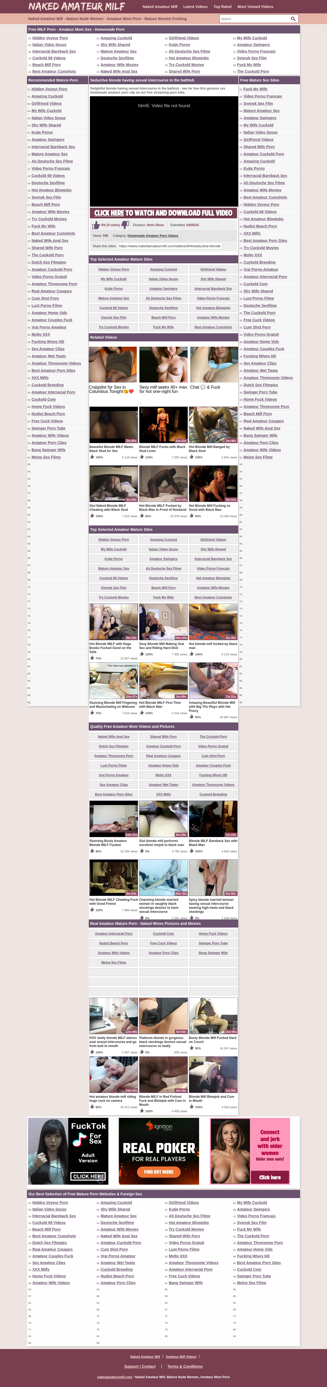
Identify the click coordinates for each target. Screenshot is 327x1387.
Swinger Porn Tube (49, 428)
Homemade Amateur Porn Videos (153, 236)
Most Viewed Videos (255, 7)
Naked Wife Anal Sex (119, 71)
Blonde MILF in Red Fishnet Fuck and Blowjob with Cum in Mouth (162, 1101)
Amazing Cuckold (116, 38)
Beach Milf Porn (46, 65)
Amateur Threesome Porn (54, 284)
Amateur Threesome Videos (56, 363)
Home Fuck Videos (48, 406)
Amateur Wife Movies (119, 65)
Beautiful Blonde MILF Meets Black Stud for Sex (111, 449)
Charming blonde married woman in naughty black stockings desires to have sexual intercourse (158, 906)
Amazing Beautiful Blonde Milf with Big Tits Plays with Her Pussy (212, 707)
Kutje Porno (179, 45)
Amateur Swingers (253, 45)
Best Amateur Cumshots (54, 71)
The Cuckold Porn (253, 71)
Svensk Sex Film (252, 58)
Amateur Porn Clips (49, 443)
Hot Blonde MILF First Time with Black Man (160, 705)
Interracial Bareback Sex (54, 51)
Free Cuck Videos (47, 421)
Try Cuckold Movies (186, 65)
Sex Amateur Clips (48, 349)
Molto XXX (41, 334)
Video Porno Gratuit (49, 277)
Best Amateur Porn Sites (53, 370)
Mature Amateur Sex (119, 51)
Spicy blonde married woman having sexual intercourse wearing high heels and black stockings (211, 906)
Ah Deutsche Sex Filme (189, 51)
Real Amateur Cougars (52, 291)
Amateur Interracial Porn (53, 392)
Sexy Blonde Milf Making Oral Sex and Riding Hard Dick (161, 646)
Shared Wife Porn (184, 71)
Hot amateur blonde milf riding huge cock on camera (112, 1099)
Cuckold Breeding (48, 385)
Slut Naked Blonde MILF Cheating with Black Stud (108, 508)
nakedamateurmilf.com (114, 1377)
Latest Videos (195, 7)
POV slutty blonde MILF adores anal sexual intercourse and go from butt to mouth (113, 1042)
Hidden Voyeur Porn (50, 38)
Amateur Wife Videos (50, 435)
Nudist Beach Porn (48, 414)
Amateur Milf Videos (181, 1357)
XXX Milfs (40, 378)
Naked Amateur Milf (160, 7)
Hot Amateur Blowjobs (189, 58)
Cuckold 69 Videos (49, 58)
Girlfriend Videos (184, 38)
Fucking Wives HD (48, 341)
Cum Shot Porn (45, 298)
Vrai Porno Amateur (49, 327)
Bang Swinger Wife (49, 450)
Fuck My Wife (249, 65)
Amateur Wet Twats (49, 356)
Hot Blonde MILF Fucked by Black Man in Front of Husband (163, 508)
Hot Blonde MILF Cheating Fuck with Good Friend (113, 902)
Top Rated (222, 7)
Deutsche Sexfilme (117, 58)
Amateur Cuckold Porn (52, 269)
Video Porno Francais (256, 51)
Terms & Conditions (185, 1366)
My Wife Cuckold (252, 38)
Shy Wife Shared (115, 45)
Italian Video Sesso (49, 45)
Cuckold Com (44, 399)
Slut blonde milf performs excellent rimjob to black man (161, 843)
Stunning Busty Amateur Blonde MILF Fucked (108, 843)
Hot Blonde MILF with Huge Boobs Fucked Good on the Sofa (110, 648)
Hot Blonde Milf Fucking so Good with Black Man (209, 508)
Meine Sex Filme (46, 457)
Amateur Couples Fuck (52, 320)
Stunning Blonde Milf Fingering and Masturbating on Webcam (113, 705)
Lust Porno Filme (47, 305)
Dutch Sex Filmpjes (49, 262)
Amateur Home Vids (49, 313)
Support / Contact (139, 1366)
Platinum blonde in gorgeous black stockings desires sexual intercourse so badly (162, 1042)
